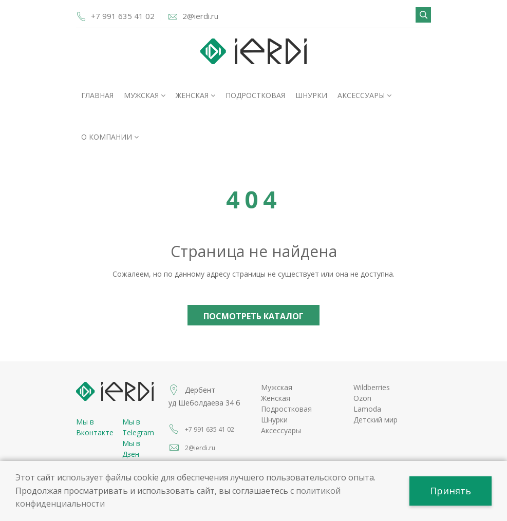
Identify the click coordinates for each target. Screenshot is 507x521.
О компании (110, 137)
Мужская (144, 95)
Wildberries (371, 387)
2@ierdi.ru (200, 16)
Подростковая (255, 95)
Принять (450, 491)
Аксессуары (364, 95)
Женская (195, 95)
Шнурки (311, 95)
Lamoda (367, 409)
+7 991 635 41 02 (123, 16)
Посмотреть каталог (253, 316)
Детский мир (375, 419)
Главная (97, 95)
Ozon (362, 398)
